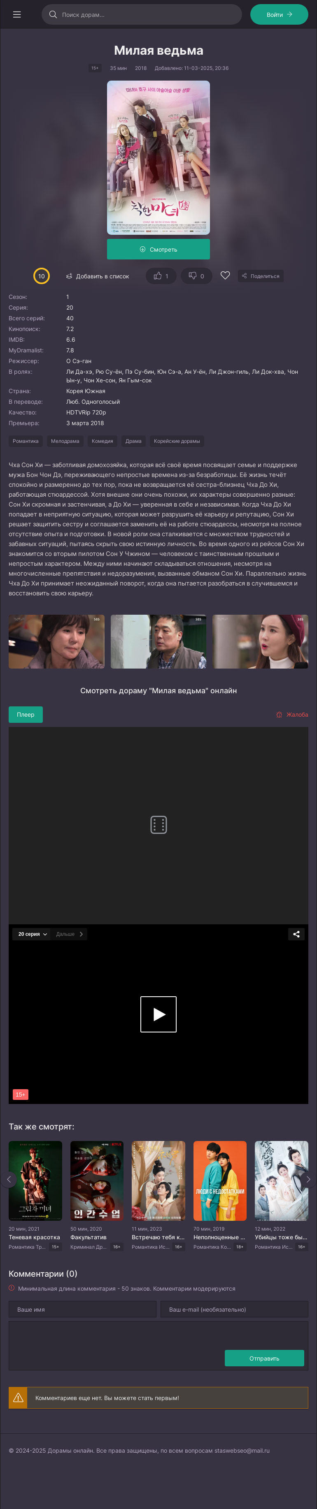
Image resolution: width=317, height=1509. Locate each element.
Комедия (102, 441)
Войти (275, 14)
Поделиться (265, 276)
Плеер (26, 714)
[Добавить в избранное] (225, 276)
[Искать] (53, 14)
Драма (134, 441)
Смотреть (163, 249)
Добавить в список (102, 276)
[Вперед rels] (308, 1179)
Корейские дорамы (177, 441)
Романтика (26, 441)
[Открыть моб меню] (17, 14)
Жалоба (292, 714)
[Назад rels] (8, 1179)
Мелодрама (65, 441)
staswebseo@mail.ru (242, 1450)
